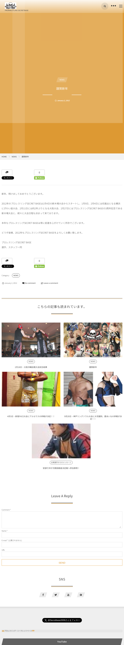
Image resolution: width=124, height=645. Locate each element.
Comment (6, 509)
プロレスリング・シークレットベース (18, 631)
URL (3, 550)
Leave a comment (50, 283)
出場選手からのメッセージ (61, 464)
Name (4, 530)
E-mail (4, 540)
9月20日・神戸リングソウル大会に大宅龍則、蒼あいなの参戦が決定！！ (93, 419)
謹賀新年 (93, 369)
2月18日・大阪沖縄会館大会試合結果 (31, 369)
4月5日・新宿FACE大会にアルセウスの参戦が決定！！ (31, 418)
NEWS (62, 79)
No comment (30, 283)
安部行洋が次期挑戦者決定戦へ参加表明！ (61, 470)
